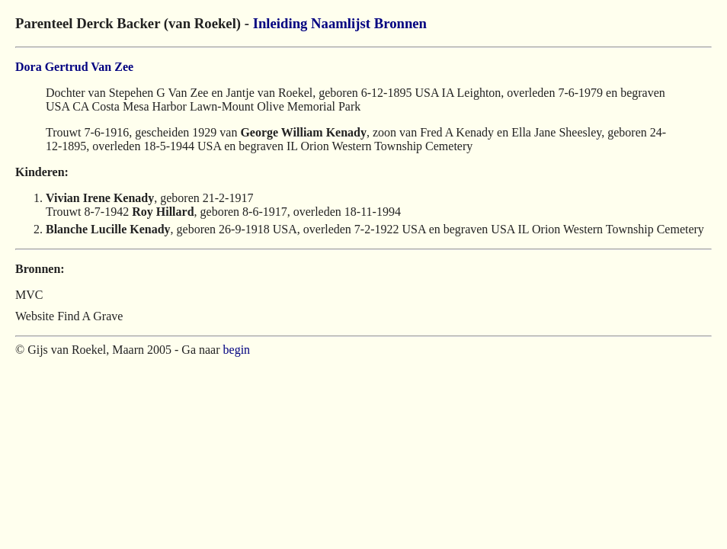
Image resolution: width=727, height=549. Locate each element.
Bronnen (400, 23)
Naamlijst (340, 23)
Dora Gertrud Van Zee (74, 66)
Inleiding (280, 23)
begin (237, 349)
